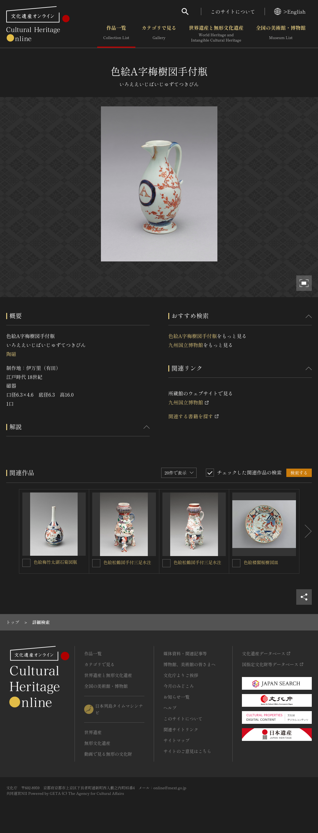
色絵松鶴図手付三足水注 (127, 562)
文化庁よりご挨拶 (180, 675)
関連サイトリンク (180, 729)
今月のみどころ (178, 686)
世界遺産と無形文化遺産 (216, 34)
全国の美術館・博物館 (281, 34)
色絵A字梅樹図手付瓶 (192, 336)
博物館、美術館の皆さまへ (189, 664)
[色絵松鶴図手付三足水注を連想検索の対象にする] (96, 563)
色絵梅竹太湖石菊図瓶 (55, 562)
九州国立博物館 (185, 345)
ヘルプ (169, 708)
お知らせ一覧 (176, 697)
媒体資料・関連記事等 (185, 653)
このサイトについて (233, 11)
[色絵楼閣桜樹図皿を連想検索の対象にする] (236, 563)
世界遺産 (93, 732)
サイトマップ (176, 740)
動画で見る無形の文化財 (108, 754)
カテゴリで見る (159, 34)
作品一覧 (116, 34)
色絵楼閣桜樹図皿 (260, 562)
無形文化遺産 (97, 743)
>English (290, 11)
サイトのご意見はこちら (187, 751)
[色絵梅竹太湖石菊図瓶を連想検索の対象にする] (26, 563)
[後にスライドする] (305, 531)
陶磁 (11, 354)
